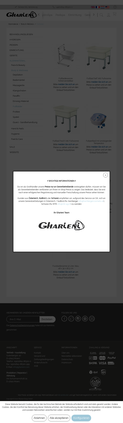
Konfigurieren (81, 417)
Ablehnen (39, 417)
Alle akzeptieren (59, 417)
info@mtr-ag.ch (64, 204)
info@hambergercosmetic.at (91, 201)
